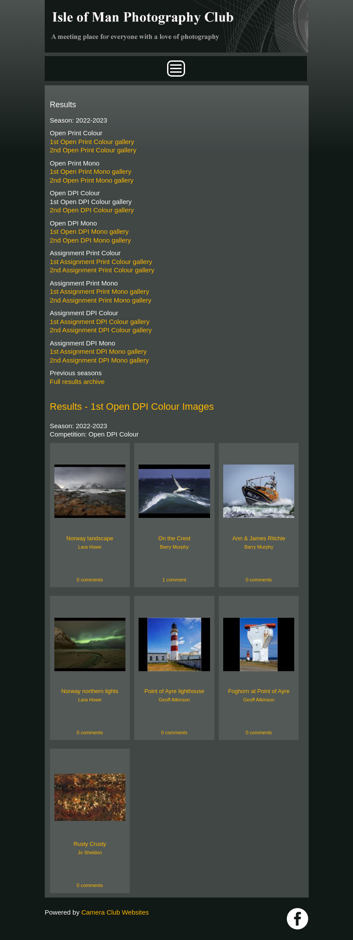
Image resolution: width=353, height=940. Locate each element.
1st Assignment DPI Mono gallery (98, 351)
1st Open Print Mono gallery (91, 171)
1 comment (174, 579)
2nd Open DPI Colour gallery (92, 210)
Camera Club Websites (115, 912)
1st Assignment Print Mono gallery (100, 291)
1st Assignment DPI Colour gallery (100, 321)
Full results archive (77, 381)
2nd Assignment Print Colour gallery (102, 270)
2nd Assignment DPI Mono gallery (99, 360)
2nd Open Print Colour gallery (93, 150)
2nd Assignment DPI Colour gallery (101, 330)
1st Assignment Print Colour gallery (101, 261)
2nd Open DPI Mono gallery (90, 240)
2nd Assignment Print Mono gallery (101, 300)
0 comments (90, 579)
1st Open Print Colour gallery (92, 141)
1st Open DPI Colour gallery (91, 201)
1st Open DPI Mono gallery (89, 231)
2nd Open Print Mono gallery (92, 180)
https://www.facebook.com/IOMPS (297, 918)
